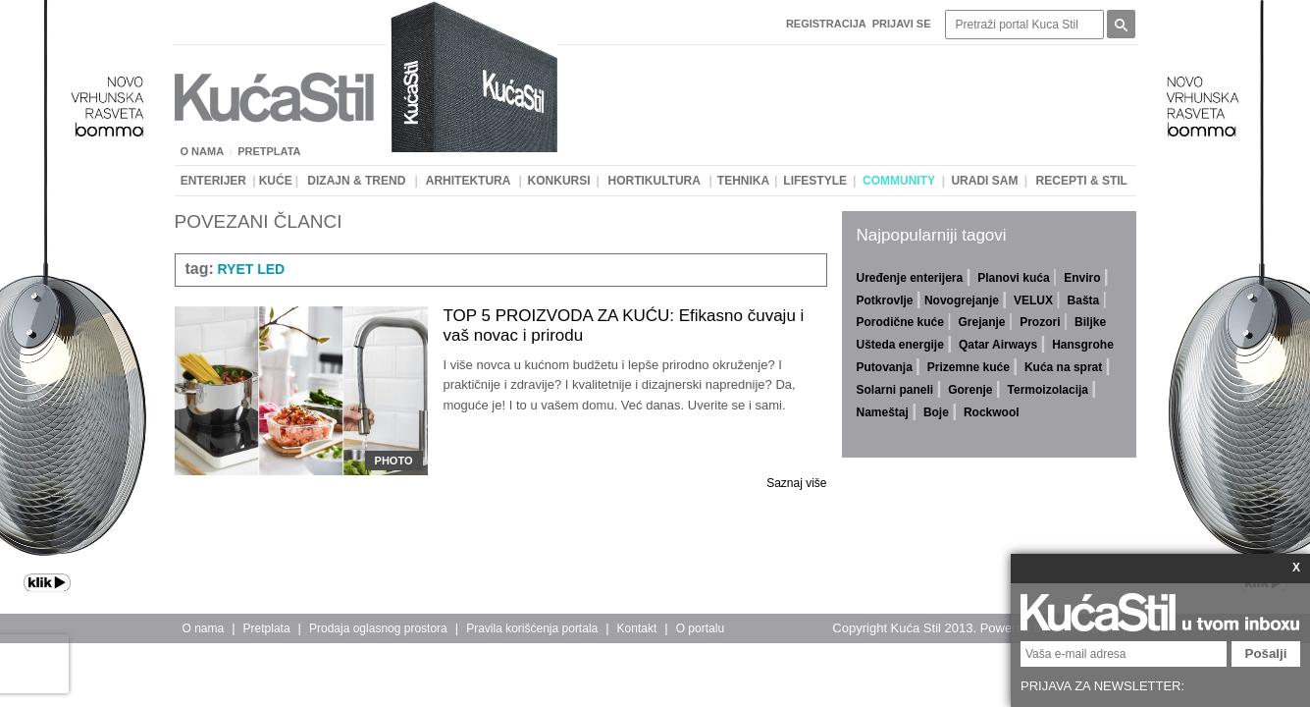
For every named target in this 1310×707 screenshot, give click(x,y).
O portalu (700, 628)
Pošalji (1266, 653)
